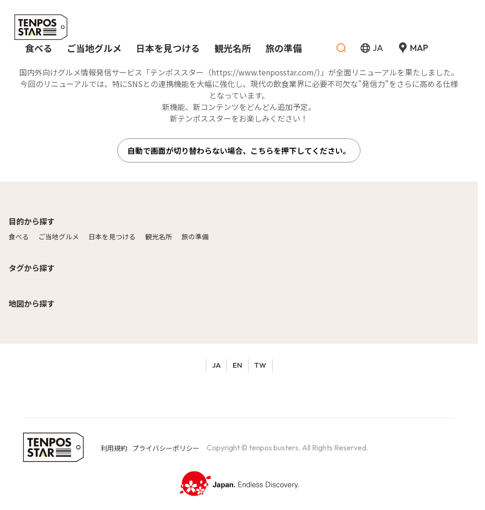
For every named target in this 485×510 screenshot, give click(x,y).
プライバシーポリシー (165, 448)
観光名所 (158, 236)
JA (216, 365)
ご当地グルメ (58, 236)
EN (237, 365)
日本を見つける (112, 236)
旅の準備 (195, 236)
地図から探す (32, 303)
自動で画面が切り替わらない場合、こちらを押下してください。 (238, 150)
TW (260, 365)
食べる (19, 236)
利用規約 (113, 448)
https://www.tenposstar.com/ (264, 72)
